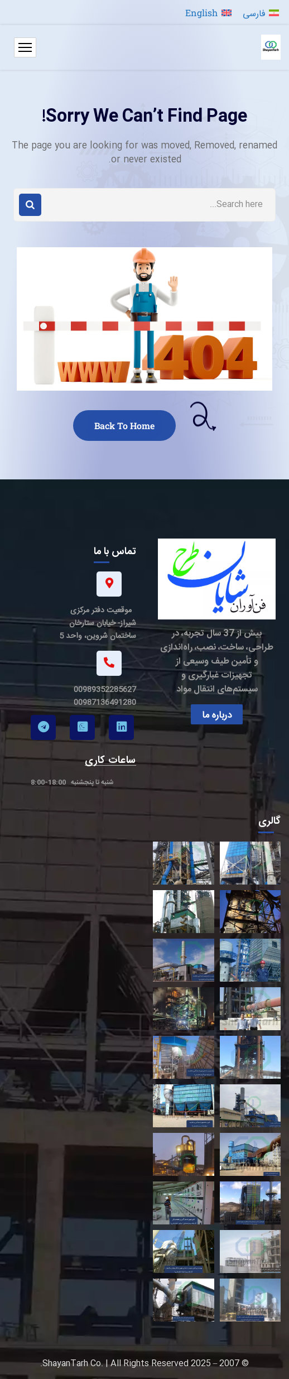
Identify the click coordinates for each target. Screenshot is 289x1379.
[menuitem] (261, 12)
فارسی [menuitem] (254, 12)
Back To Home (124, 425)
